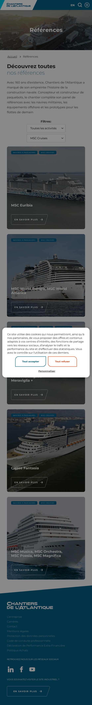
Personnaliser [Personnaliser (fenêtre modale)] (46, 371)
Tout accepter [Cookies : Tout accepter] (30, 361)
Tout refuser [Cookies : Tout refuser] (62, 361)
